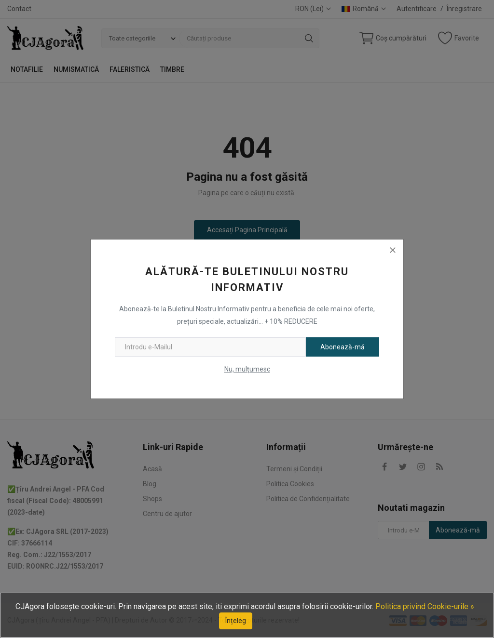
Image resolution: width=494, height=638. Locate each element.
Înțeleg (235, 621)
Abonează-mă (342, 347)
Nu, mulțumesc (247, 369)
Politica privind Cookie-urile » (424, 606)
